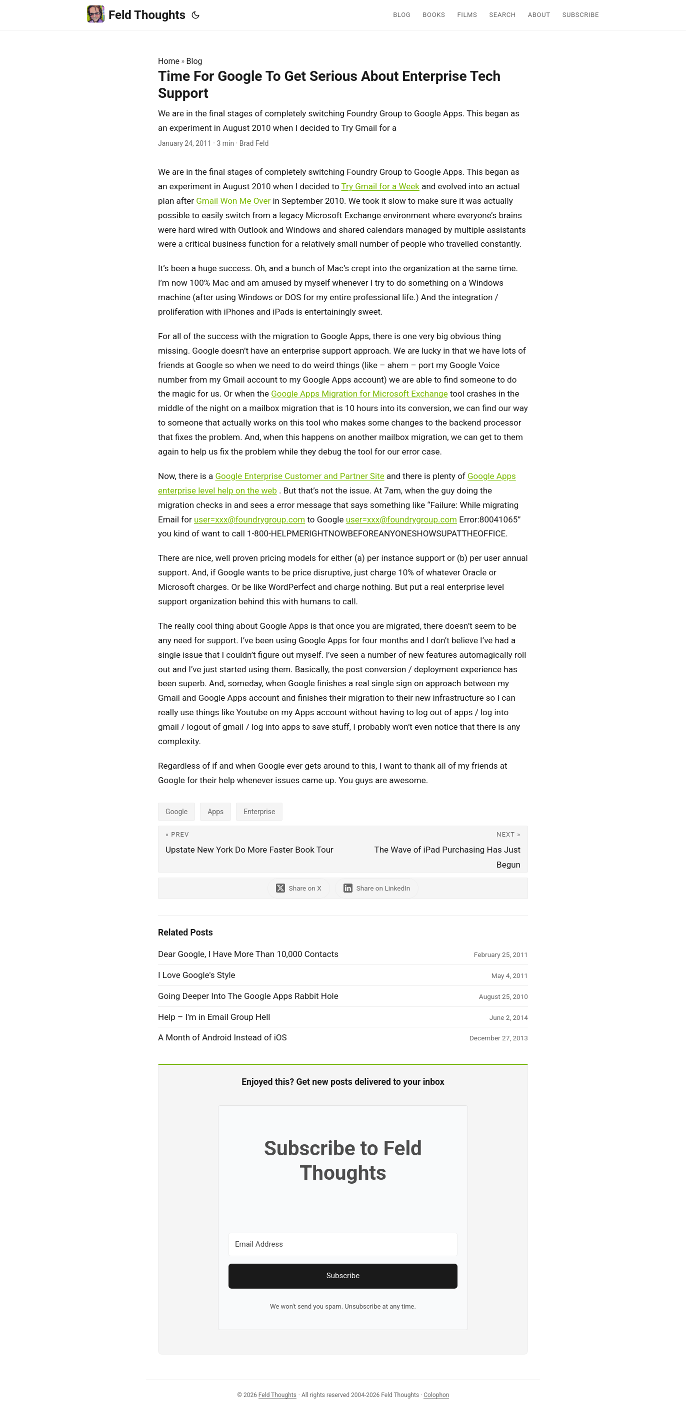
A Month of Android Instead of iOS (222, 1037)
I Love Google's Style (197, 975)
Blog (194, 61)
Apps (216, 812)
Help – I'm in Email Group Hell (214, 1017)
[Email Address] (343, 1244)
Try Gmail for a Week (380, 186)
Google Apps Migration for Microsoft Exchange (359, 394)
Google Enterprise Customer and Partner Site (300, 476)
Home (169, 61)
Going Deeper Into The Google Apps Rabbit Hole (248, 996)
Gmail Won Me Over (233, 201)
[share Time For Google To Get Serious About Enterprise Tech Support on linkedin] (377, 888)
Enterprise (259, 812)
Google (177, 812)
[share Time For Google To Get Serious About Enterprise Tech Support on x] (299, 888)
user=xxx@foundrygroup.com (249, 519)
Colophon (436, 1395)
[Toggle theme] (196, 15)
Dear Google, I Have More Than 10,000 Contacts (248, 954)
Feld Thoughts (136, 14)
